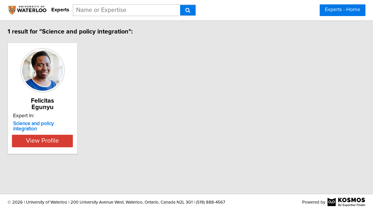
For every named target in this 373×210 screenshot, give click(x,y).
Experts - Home (342, 9)
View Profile (54, 129)
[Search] (188, 10)
